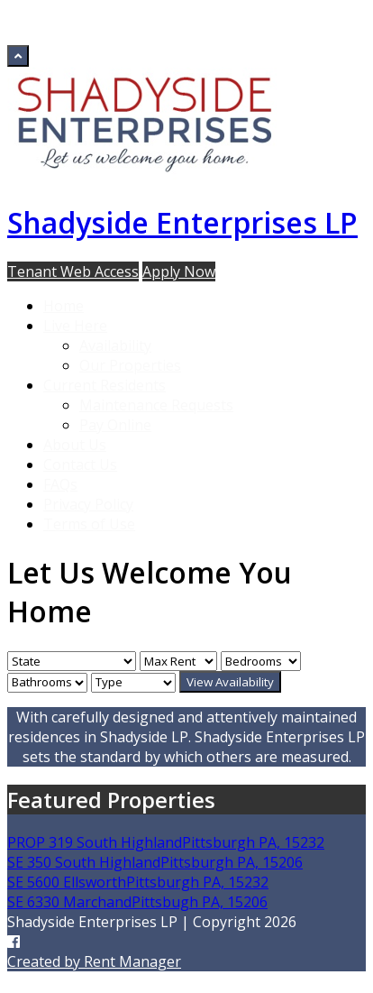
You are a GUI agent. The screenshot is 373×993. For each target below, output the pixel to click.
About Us (74, 445)
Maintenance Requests (156, 405)
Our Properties (130, 365)
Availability (115, 345)
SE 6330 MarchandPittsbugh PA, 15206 (137, 902)
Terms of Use (89, 524)
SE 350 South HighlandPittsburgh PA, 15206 (155, 862)
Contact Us (80, 464)
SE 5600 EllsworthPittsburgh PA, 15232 (137, 882)
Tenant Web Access (73, 271)
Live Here (75, 326)
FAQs (60, 484)
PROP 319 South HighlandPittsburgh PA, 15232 (165, 842)
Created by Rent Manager (94, 961)
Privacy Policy (88, 504)
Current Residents (104, 385)
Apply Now (178, 271)
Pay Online (115, 425)
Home (63, 306)
